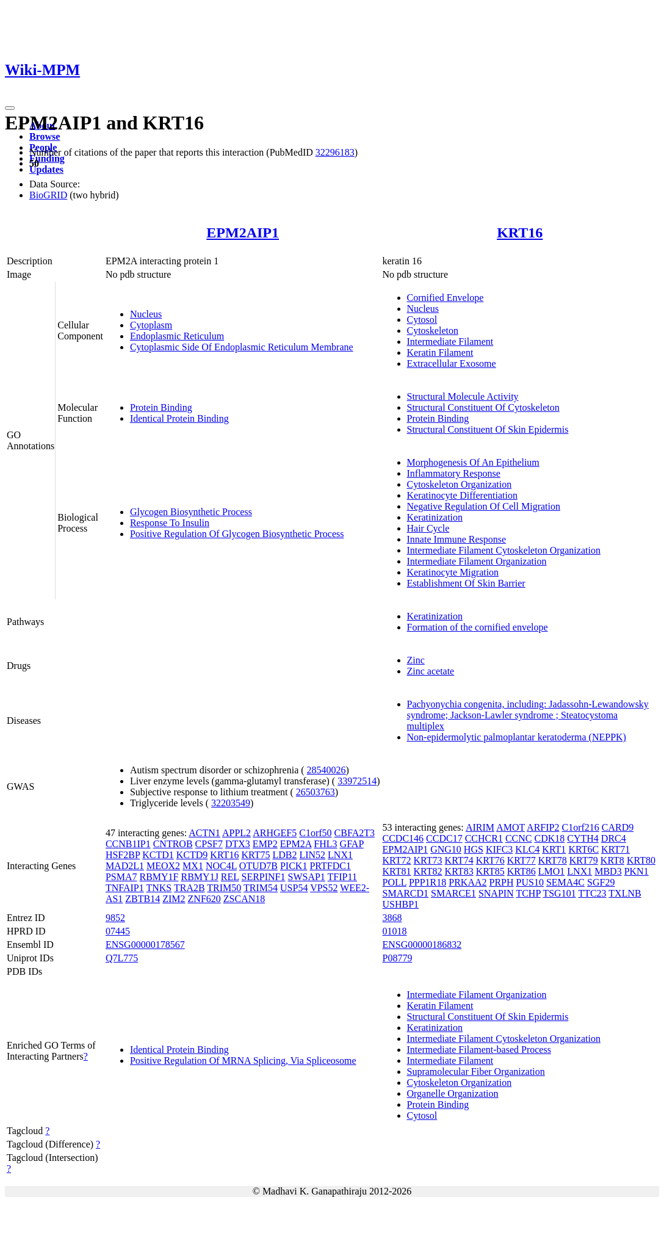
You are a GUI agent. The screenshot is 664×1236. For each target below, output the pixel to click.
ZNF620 (204, 899)
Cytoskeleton (432, 330)
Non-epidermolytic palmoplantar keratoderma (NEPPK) (516, 737)
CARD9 (617, 827)
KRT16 (520, 232)
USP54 (294, 888)
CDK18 (549, 838)
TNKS (158, 888)
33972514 (357, 781)
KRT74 (459, 860)
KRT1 (554, 849)
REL (230, 877)
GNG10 (445, 849)
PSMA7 (121, 877)
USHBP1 (401, 904)
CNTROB (173, 844)
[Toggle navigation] (10, 108)
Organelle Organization (453, 1093)
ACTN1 (204, 833)
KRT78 (552, 860)
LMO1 (551, 871)
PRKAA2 (467, 882)
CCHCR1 (484, 838)
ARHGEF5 (275, 833)
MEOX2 (163, 866)
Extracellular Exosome (451, 363)
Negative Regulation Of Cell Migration (484, 506)
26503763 (315, 792)
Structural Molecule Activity (463, 396)
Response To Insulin (169, 523)
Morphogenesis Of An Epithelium (473, 462)
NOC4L (221, 866)
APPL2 (236, 833)
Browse (44, 136)
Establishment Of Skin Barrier (466, 583)
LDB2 (284, 855)
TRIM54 (261, 888)
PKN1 (636, 871)
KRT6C (583, 849)
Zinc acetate (431, 671)
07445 (118, 931)
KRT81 (397, 871)
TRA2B (189, 888)
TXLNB (624, 893)
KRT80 (641, 860)
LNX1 (340, 855)
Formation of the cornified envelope (477, 627)
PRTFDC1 (330, 866)
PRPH (501, 882)
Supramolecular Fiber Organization (476, 1071)
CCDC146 (403, 838)
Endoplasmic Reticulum (177, 336)
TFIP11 (342, 877)
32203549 (230, 803)
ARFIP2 (543, 827)
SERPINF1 (263, 877)
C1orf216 (580, 827)
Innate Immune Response (457, 539)
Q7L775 (122, 958)
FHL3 (325, 844)
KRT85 (490, 871)
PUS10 (530, 882)
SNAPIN (496, 893)
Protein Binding (161, 407)
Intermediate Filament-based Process (479, 1049)
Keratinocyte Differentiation (462, 495)
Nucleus (146, 314)
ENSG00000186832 (422, 944)
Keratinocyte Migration (453, 572)
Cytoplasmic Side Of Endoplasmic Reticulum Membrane (241, 347)
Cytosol (422, 319)
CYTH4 (583, 838)
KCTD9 (192, 855)
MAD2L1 (125, 866)
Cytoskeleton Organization (459, 484)
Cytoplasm (151, 325)
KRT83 (459, 871)
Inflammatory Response (453, 473)
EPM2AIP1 (242, 232)
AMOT (510, 827)
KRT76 (490, 860)
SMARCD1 (406, 893)
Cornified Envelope (445, 297)
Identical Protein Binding (179, 418)
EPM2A (296, 844)
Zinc (416, 660)
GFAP (352, 844)
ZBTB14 (142, 899)
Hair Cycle (428, 528)
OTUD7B (258, 866)
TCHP (528, 893)
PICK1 (293, 866)
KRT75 (255, 855)
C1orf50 (315, 833)
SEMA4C (565, 882)
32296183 (335, 152)
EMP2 (265, 844)
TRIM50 (224, 888)
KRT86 (521, 871)
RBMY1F (158, 877)
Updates (46, 169)
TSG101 (559, 893)
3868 (392, 918)
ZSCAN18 (244, 899)
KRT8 (612, 860)
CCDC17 (444, 838)
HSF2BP (123, 855)
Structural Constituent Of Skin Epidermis (488, 429)
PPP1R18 (427, 882)
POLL (394, 882)
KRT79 (583, 860)
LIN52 (312, 855)
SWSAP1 (306, 877)
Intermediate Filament (450, 341)
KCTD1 (158, 855)
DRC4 (613, 838)
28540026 (326, 770)
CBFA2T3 (354, 833)
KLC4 (527, 849)
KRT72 (397, 860)
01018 (395, 931)
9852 (115, 918)
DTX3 (237, 844)
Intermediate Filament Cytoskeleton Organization (504, 550)
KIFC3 (499, 849)
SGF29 (601, 882)
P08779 (398, 958)
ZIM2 (173, 899)
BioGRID (48, 195)
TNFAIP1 (125, 888)
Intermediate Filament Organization (477, 561)
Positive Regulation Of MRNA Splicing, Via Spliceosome (243, 1060)
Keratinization (435, 517)
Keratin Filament (440, 352)
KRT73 (428, 860)
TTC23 (592, 893)
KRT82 (428, 871)
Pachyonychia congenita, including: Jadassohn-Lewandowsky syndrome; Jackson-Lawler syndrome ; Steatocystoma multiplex (528, 715)
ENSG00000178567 (145, 944)
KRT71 (615, 849)
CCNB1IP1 (128, 844)
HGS (473, 849)
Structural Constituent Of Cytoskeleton (483, 407)
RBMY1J (199, 877)
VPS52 (323, 888)
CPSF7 (209, 844)
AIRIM (480, 827)
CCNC (518, 838)
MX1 (192, 866)
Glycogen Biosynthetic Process (191, 512)
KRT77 (521, 860)
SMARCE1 (453, 893)
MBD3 (607, 871)
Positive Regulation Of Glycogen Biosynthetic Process (237, 534)
